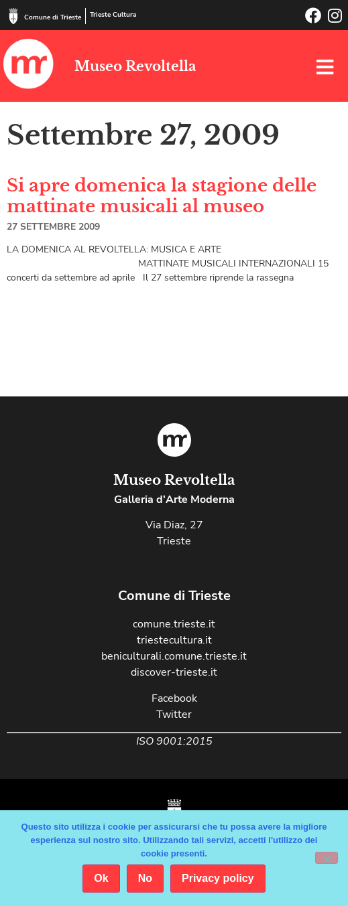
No (145, 878)
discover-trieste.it (174, 672)
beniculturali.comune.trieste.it (174, 656)
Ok (101, 878)
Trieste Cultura (113, 14)
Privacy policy (218, 878)
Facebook (174, 698)
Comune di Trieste (52, 17)
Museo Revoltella (135, 66)
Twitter (174, 714)
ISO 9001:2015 (174, 741)
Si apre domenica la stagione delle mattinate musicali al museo (161, 196)
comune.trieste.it (174, 624)
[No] (326, 858)
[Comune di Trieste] (13, 16)
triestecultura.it (174, 640)
